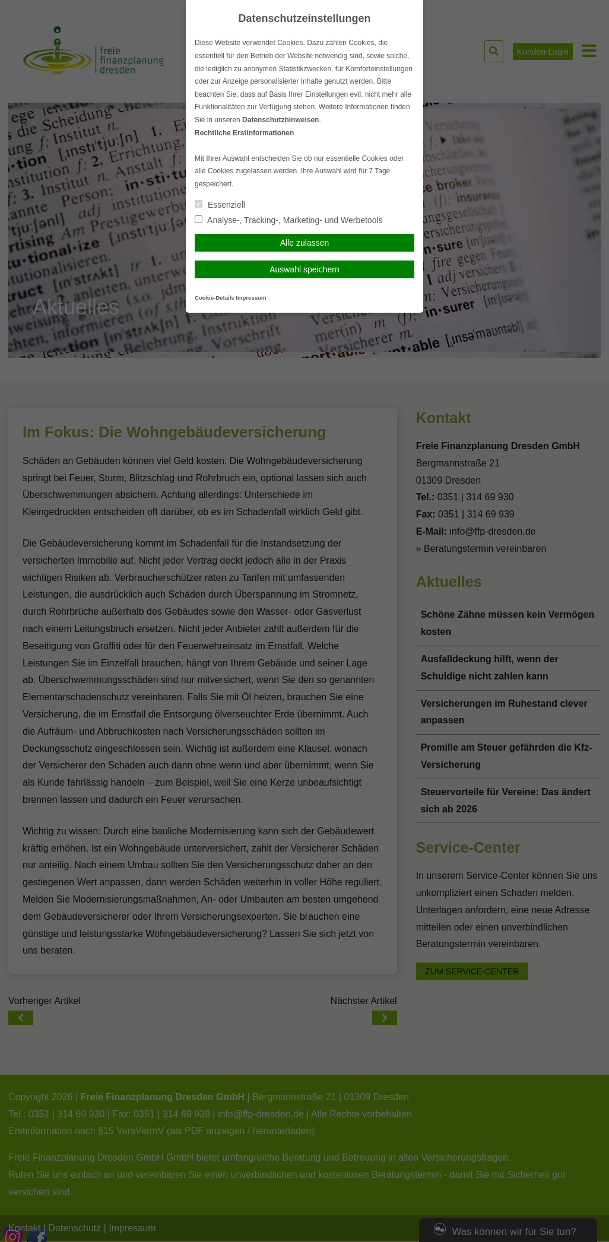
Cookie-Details (214, 297)
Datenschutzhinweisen (280, 120)
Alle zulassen (304, 242)
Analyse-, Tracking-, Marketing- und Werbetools (289, 220)
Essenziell (220, 204)
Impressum (251, 297)
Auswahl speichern (304, 269)
